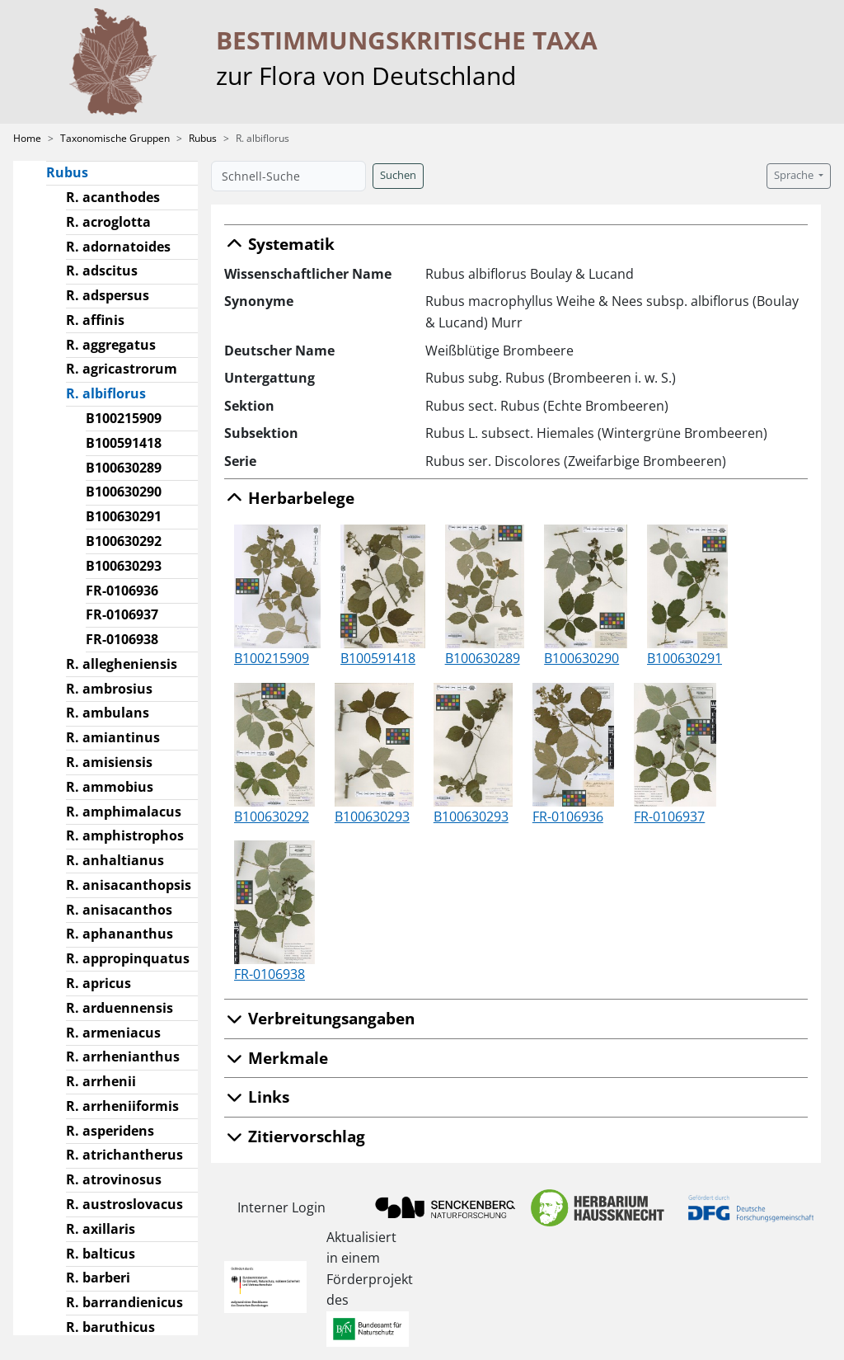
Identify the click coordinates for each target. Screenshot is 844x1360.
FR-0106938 (122, 639)
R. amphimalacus (123, 811)
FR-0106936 (122, 590)
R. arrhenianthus (123, 1056)
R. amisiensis (109, 762)
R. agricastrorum (121, 369)
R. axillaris (100, 1229)
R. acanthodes (113, 197)
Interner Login (281, 1207)
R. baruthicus (110, 1327)
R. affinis (95, 320)
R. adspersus (107, 295)
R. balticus (100, 1254)
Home (27, 138)
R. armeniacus (113, 1033)
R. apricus (98, 983)
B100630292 (124, 541)
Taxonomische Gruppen (115, 138)
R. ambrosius (109, 689)
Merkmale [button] (276, 1058)
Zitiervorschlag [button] (294, 1136)
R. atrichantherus (124, 1155)
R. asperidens (110, 1131)
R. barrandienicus (124, 1302)
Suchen (398, 175)
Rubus (203, 138)
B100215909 (124, 418)
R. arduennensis (119, 1008)
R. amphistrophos (125, 835)
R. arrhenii (101, 1081)
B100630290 (124, 491)
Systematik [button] (279, 244)
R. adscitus (102, 270)
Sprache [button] (795, 175)
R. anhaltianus (115, 860)
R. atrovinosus (114, 1179)
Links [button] (256, 1096)
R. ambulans (107, 713)
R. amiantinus (113, 737)
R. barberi (98, 1277)
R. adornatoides (118, 247)
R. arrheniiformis (122, 1106)
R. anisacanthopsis (128, 885)
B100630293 (124, 566)
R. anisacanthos (119, 910)
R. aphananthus (119, 934)
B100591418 (124, 443)
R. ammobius (109, 787)
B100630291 (124, 516)
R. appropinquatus (128, 958)
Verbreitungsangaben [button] (319, 1018)
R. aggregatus (111, 345)
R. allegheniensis (121, 664)
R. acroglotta (108, 222)
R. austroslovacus (124, 1204)
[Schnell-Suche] (288, 176)
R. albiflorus (112, 392)
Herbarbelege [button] (289, 498)
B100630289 (124, 468)
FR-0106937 (122, 614)
